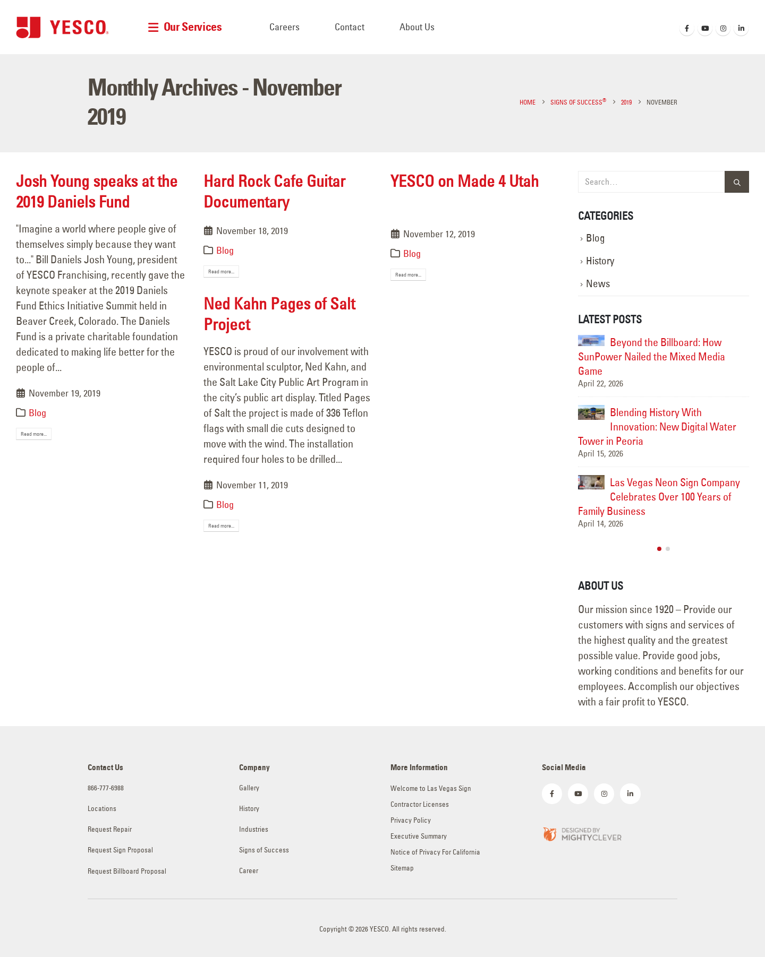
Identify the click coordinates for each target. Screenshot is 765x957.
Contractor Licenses (419, 804)
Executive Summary (418, 836)
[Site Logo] (62, 27)
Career (248, 870)
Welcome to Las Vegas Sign (430, 788)
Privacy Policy (410, 820)
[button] (659, 549)
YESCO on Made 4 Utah (464, 181)
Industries (253, 829)
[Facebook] (686, 28)
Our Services (193, 27)
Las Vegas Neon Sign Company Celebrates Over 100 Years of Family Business (659, 497)
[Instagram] (723, 28)
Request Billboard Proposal (127, 871)
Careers (284, 27)
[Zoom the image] (582, 833)
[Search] (737, 182)
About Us (417, 27)
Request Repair (110, 829)
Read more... (34, 433)
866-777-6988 (106, 787)
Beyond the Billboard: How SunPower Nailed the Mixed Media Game (651, 356)
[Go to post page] (591, 340)
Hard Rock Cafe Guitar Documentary (274, 191)
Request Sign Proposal (120, 850)
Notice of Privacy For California (435, 852)
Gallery (249, 787)
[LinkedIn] (741, 28)
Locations (102, 808)
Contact (349, 27)
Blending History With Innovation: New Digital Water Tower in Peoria (657, 426)
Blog (37, 413)
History (600, 261)
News (598, 284)
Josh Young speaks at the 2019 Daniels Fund (96, 191)
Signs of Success (264, 850)
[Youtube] (705, 28)
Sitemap (402, 868)
